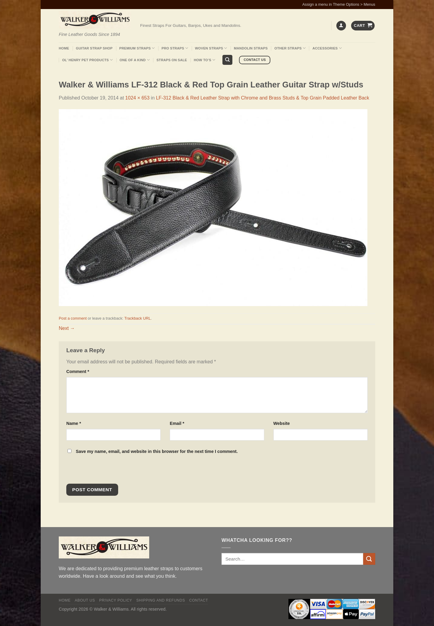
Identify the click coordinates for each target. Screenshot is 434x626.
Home (64, 48)
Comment (77, 371)
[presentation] (107, 470)
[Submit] (369, 559)
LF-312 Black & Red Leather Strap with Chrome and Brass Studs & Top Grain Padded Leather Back (262, 97)
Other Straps (290, 48)
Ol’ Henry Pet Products (87, 60)
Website (281, 423)
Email (177, 423)
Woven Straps (211, 48)
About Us (85, 600)
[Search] (227, 60)
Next (67, 328)
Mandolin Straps (251, 48)
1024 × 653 (137, 97)
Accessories (327, 48)
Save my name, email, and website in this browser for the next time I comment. (156, 451)
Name (73, 423)
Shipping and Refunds (160, 600)
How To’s (204, 60)
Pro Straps (175, 48)
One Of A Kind (135, 60)
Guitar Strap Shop (94, 48)
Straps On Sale (171, 60)
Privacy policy (115, 600)
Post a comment (72, 318)
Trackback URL (137, 318)
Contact (198, 600)
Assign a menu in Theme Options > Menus (338, 4)
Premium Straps (137, 48)
